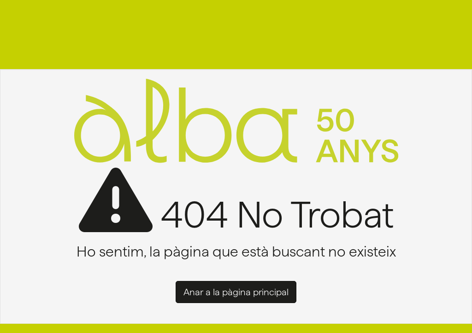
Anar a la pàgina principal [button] (236, 292)
